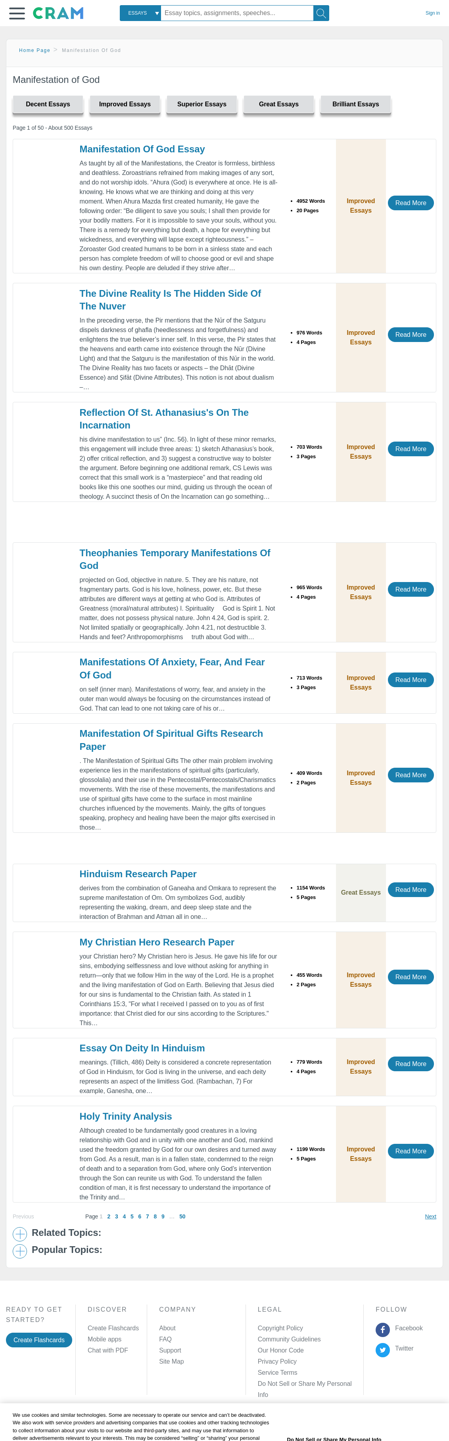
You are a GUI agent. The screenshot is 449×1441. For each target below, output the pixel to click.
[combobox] (140, 13)
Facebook (407, 1328)
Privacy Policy (277, 1361)
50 (182, 1216)
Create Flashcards (39, 1340)
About (167, 1328)
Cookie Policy (186, 1422)
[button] (17, 13)
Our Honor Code (281, 1350)
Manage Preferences (287, 1383)
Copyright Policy (280, 1328)
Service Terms (277, 1372)
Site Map (171, 1361)
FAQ (165, 1339)
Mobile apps (104, 1339)
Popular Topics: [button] (67, 1249)
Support (170, 1350)
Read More (410, 203)
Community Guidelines (289, 1339)
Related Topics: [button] (66, 1232)
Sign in (433, 13)
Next (430, 1216)
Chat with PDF (108, 1350)
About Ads (226, 1422)
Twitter (403, 1348)
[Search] (321, 13)
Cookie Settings (299, 1422)
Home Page (35, 50)
